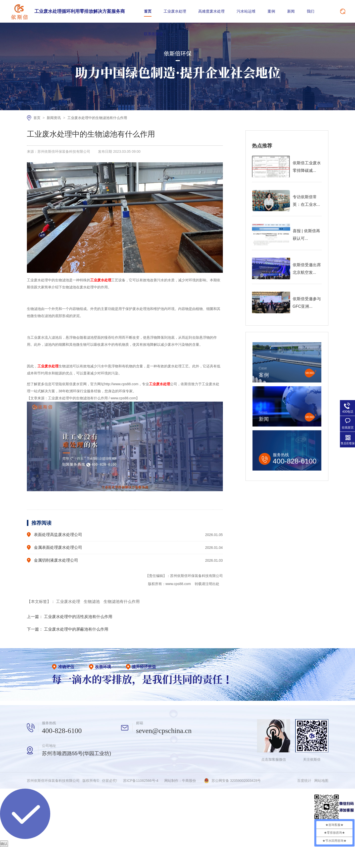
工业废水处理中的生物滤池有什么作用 (97, 118)
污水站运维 (246, 11)
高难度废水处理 (211, 11)
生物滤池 (92, 601)
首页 (147, 11)
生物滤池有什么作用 (122, 601)
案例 (271, 11)
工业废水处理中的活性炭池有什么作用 (78, 616)
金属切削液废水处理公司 (56, 560)
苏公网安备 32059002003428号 (236, 781)
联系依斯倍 (153, 34)
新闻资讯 (54, 118)
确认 (4, 844)
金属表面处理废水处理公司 (58, 547)
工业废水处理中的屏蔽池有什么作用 (76, 629)
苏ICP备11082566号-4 (140, 781)
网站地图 (321, 781)
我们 (310, 11)
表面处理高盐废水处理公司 (58, 534)
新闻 (291, 11)
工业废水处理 (175, 11)
